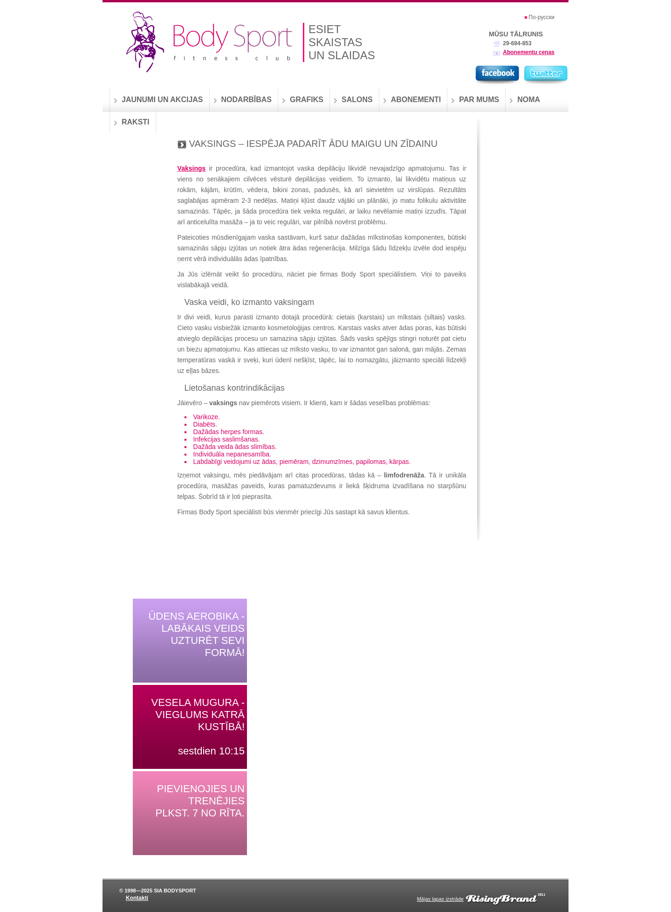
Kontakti (137, 898)
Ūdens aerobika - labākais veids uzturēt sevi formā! (196, 634)
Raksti (136, 122)
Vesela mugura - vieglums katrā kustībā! (198, 714)
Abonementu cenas (529, 52)
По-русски (541, 17)
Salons (357, 100)
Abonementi (416, 100)
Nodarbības (246, 100)
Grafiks (306, 100)
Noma (528, 100)
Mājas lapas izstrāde (440, 899)
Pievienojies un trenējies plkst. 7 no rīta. (200, 801)
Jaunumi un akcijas (162, 100)
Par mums (479, 100)
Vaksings (192, 168)
